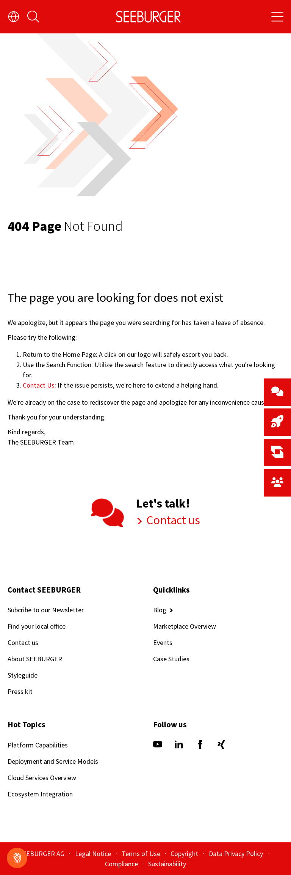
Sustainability (167, 863)
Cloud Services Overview (42, 777)
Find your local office (37, 626)
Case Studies (171, 659)
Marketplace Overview (184, 626)
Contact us (172, 520)
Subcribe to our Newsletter (46, 610)
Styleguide (23, 675)
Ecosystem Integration (40, 794)
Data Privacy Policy (236, 853)
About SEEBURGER (35, 659)
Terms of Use (142, 853)
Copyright (185, 853)
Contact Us (39, 385)
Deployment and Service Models (53, 761)
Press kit (20, 691)
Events (162, 643)
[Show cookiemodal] (17, 858)
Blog (159, 610)
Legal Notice (94, 853)
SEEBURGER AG (42, 853)
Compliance (122, 863)
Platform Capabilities (38, 745)
